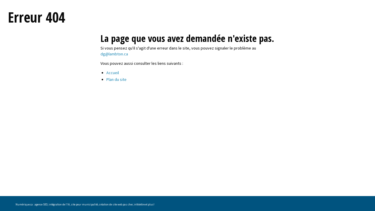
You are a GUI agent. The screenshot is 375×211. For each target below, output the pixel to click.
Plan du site (116, 79)
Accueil (112, 72)
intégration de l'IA (59, 204)
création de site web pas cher (116, 204)
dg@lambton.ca (114, 54)
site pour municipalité (84, 204)
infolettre (139, 204)
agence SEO (41, 204)
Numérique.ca (24, 204)
